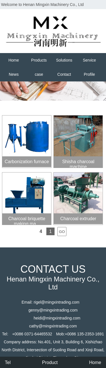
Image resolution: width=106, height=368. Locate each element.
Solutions (64, 60)
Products (39, 60)
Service (89, 60)
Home (13, 60)
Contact (64, 74)
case (39, 74)
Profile (89, 74)
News (14, 74)
